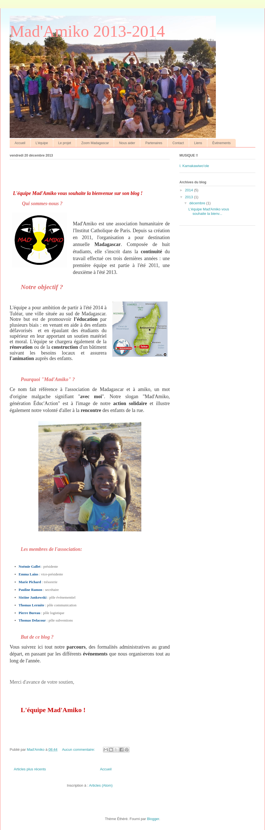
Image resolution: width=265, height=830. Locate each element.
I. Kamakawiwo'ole (194, 166)
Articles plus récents (30, 769)
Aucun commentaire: (79, 749)
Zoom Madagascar (95, 143)
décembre (197, 203)
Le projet (64, 143)
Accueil (20, 143)
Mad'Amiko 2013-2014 (87, 31)
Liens (198, 143)
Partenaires (153, 143)
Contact (178, 143)
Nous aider (127, 143)
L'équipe (42, 143)
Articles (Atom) (100, 785)
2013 (189, 197)
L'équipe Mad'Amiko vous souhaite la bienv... (208, 211)
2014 (189, 190)
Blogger (153, 819)
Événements (221, 143)
